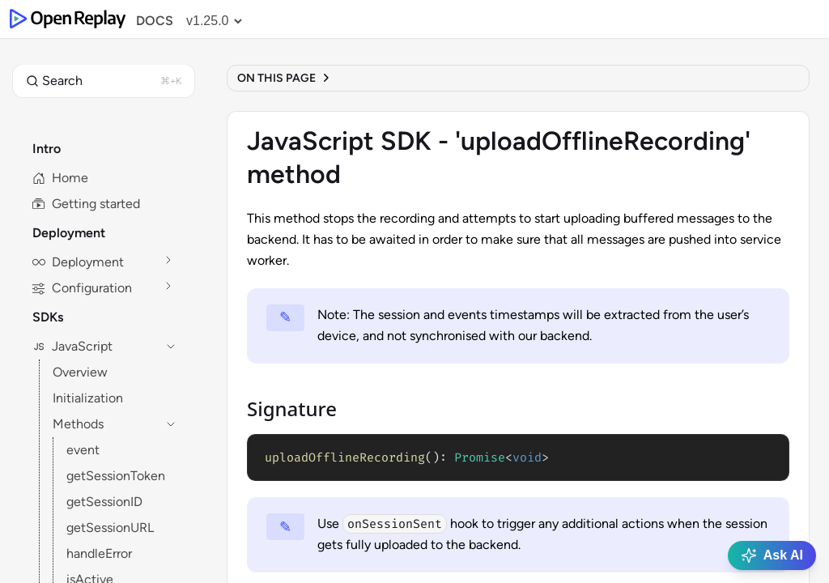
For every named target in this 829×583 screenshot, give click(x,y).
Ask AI (772, 555)
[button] (103, 81)
